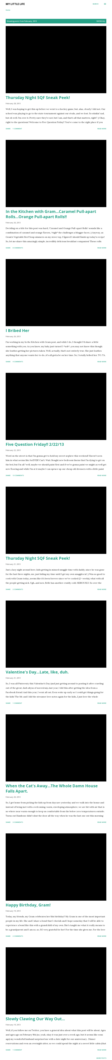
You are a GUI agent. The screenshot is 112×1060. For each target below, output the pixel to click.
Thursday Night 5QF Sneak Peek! (38, 97)
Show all (100, 21)
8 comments (18, 248)
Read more (101, 129)
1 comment (17, 129)
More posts (101, 1058)
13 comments (18, 475)
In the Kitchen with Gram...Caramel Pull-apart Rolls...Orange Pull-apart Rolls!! (51, 214)
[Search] (95, 4)
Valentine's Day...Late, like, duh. (37, 672)
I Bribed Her (17, 330)
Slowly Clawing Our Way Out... (35, 1018)
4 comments (18, 362)
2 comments (18, 589)
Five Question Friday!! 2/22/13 (35, 444)
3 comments (18, 822)
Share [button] (8, 129)
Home (8, 10)
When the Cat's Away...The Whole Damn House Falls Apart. (52, 788)
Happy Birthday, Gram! (28, 905)
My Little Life (15, 4)
